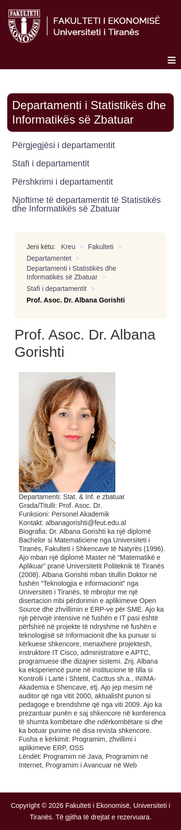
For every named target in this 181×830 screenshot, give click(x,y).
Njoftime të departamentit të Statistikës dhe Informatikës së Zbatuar (86, 204)
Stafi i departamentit (50, 163)
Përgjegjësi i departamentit (63, 145)
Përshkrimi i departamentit (62, 182)
